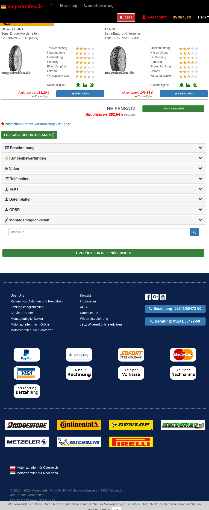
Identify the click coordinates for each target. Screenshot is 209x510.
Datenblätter (18, 199)
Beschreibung (20, 148)
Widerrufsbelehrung (94, 318)
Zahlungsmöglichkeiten (27, 307)
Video (12, 169)
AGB (83, 307)
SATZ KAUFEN (173, 108)
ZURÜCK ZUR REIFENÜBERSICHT (103, 253)
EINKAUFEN (80, 93)
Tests (11, 189)
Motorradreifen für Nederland (34, 473)
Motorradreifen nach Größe (30, 324)
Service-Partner (22, 313)
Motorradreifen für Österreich (34, 467)
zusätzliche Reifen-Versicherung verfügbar (36, 124)
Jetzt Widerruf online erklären (101, 324)
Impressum (88, 301)
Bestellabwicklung (98, 6)
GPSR (12, 210)
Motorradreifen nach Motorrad (32, 330)
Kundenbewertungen (25, 158)
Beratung (68, 6)
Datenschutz (89, 313)
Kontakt (85, 295)
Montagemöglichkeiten (27, 220)
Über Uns (17, 295)
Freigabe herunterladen (29, 135)
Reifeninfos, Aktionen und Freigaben (37, 301)
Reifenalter (17, 179)
